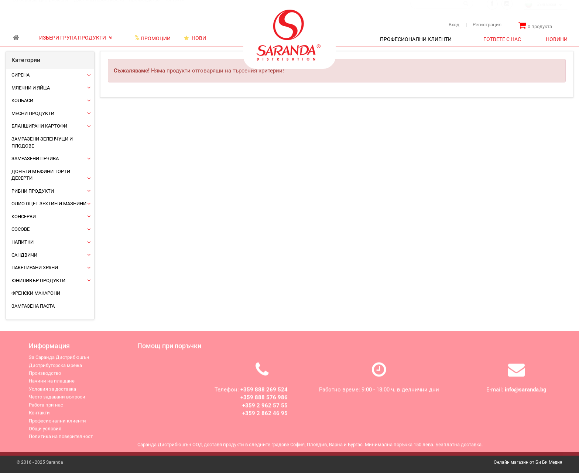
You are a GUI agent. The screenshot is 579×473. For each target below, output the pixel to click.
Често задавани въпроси (57, 400)
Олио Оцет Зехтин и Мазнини (48, 203)
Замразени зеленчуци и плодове (42, 142)
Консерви (23, 216)
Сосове (20, 229)
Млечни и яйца (30, 88)
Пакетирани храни (34, 267)
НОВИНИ (557, 39)
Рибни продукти (32, 191)
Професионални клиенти (57, 424)
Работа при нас (46, 408)
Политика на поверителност (61, 439)
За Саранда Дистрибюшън (41, 7)
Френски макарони (35, 293)
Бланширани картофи (39, 126)
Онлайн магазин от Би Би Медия (528, 462)
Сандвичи (24, 255)
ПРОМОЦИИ (152, 38)
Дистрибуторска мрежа (99, 7)
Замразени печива (35, 158)
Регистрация (483, 24)
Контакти (174, 7)
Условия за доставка (52, 392)
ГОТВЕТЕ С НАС (502, 39)
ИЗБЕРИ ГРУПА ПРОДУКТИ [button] (75, 38)
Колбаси (22, 100)
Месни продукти (32, 113)
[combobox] (546, 12)
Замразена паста (33, 306)
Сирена (20, 75)
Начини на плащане (52, 384)
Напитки (22, 242)
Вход (454, 24)
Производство (144, 7)
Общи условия (45, 432)
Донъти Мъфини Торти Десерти (40, 175)
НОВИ (195, 38)
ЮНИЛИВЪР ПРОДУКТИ (38, 280)
